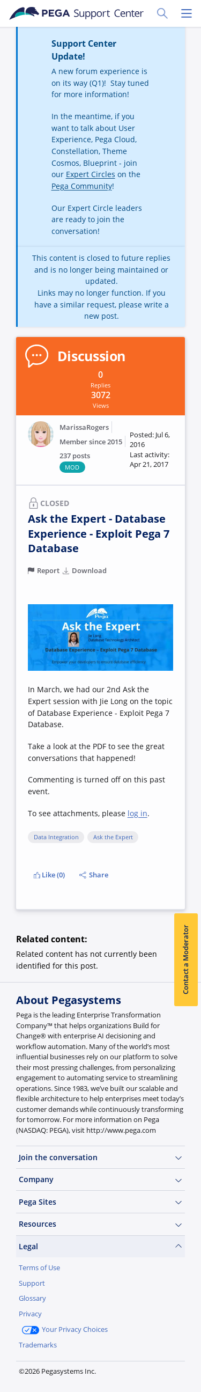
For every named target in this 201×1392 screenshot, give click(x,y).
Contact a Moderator (185, 959)
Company (100, 1179)
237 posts (74, 455)
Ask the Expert (113, 837)
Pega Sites (100, 1202)
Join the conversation (100, 1157)
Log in (94, 1369)
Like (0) (49, 875)
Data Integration (56, 837)
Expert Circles (90, 174)
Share (93, 875)
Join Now (43, 1369)
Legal (100, 1246)
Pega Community (81, 186)
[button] (151, 450)
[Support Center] (76, 13)
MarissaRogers (84, 427)
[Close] (186, 1298)
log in (137, 813)
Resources (100, 1224)
